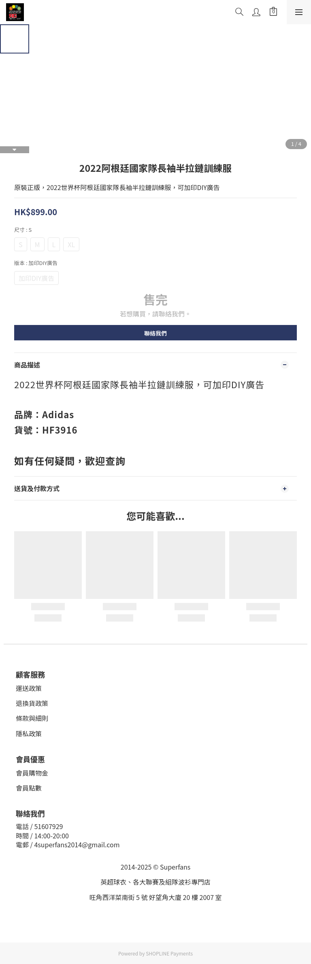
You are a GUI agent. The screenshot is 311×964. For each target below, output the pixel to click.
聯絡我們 (155, 333)
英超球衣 (113, 882)
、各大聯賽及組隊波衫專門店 (168, 882)
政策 (35, 688)
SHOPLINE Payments (169, 953)
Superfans (175, 867)
